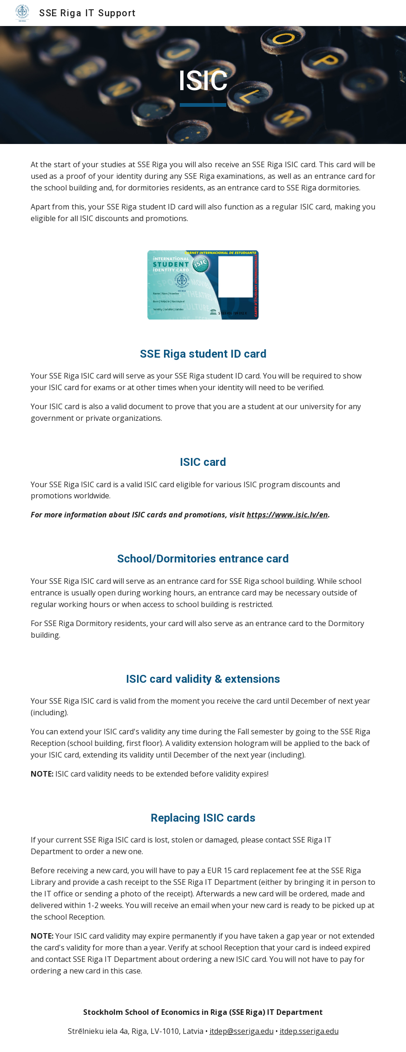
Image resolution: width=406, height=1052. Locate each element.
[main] (203, 85)
